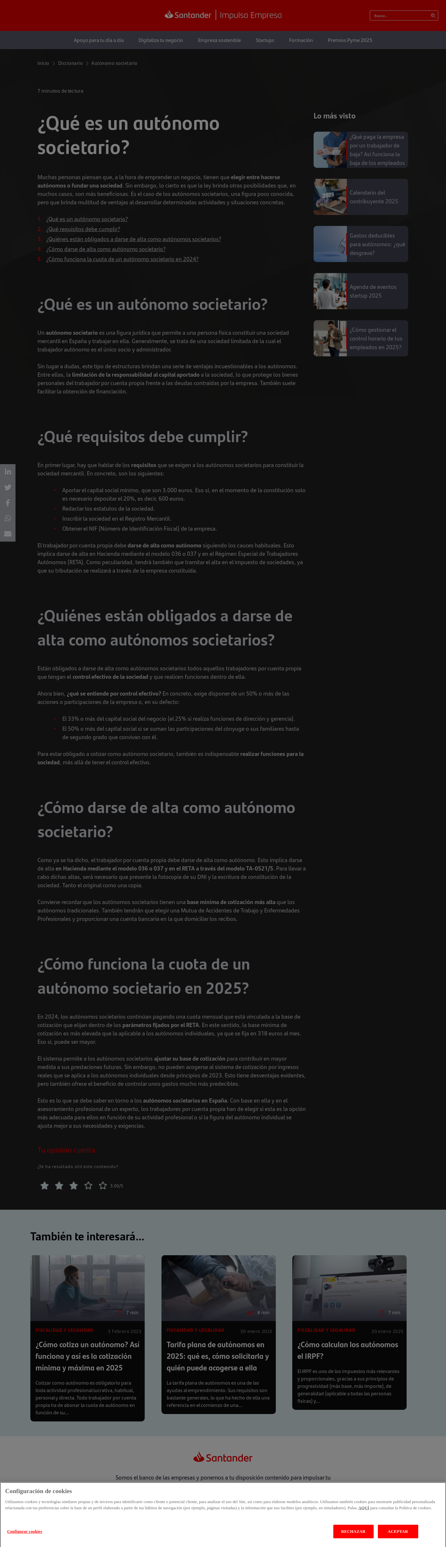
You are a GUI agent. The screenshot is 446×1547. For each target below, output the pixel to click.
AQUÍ (363, 1518)
